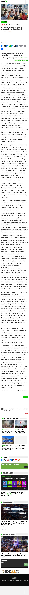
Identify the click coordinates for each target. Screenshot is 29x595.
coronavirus (16, 408)
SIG (5, 538)
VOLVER (25, 397)
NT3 (2, 410)
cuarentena (25, 408)
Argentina (10, 408)
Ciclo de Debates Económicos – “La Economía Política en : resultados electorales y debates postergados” (13, 502)
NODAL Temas (4, 21)
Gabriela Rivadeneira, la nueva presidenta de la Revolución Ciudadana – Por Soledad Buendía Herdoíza (13, 564)
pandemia (5, 410)
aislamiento (6, 408)
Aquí (26, 475)
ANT (2, 538)
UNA (9, 410)
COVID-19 (20, 408)
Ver (26, 573)
